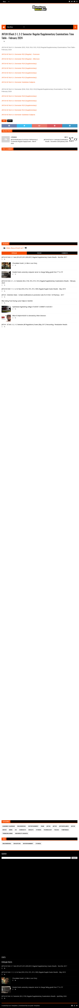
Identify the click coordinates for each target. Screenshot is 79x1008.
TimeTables (65, 830)
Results (30, 830)
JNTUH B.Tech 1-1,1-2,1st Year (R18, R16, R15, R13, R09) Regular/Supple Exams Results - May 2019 (34, 289)
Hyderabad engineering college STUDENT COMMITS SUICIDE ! (32, 307)
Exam (42, 826)
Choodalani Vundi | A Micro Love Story (24, 263)
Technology (48, 830)
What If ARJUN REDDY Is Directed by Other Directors (29, 315)
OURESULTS (22, 830)
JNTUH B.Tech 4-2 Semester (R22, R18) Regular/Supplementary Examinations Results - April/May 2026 (34, 996)
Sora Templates (13, 1005)
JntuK (73, 826)
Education (17, 843)
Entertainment (33, 826)
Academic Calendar (9, 826)
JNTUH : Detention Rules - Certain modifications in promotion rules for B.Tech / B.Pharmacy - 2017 (33, 295)
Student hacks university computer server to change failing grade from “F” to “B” (37, 272)
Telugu (56, 830)
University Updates (21, 833)
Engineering (21, 826)
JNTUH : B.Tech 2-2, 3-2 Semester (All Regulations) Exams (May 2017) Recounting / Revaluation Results (34, 324)
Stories (38, 830)
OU (16, 830)
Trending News (8, 833)
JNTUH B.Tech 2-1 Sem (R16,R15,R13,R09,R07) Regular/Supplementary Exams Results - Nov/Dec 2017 (34, 257)
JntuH (10, 120)
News (10, 830)
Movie (4, 830)
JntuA (48, 826)
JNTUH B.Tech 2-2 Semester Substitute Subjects (18, 115)
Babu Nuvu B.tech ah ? (15, 248)
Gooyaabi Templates (34, 1005)
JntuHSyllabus (64, 826)
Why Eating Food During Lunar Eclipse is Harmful (17, 301)
